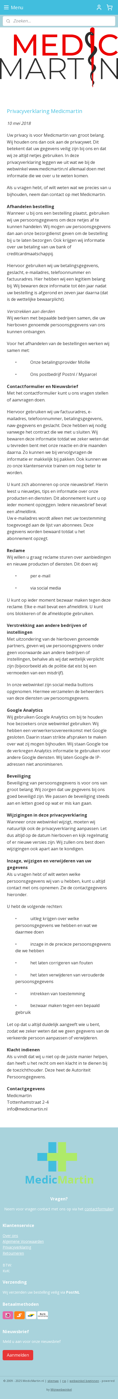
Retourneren (13, 1253)
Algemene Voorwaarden (23, 1241)
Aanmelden (18, 1355)
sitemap (53, 1381)
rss (64, 1381)
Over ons (10, 1235)
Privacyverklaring (17, 1247)
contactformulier (99, 1208)
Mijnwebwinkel (61, 1389)
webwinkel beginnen (84, 1381)
